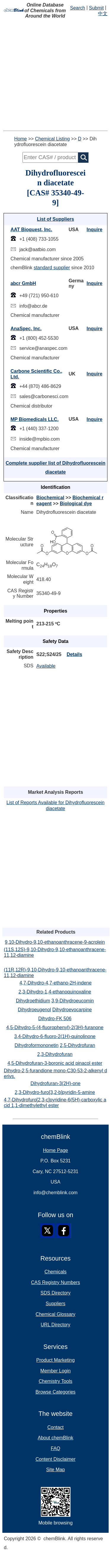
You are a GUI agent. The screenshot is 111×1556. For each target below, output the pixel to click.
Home (20, 138)
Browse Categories (55, 1391)
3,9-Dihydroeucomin (73, 1000)
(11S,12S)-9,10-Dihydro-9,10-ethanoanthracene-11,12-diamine (55, 952)
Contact (55, 1427)
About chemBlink (55, 1437)
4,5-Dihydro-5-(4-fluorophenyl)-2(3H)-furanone (54, 1027)
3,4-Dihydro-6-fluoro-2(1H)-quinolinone (55, 1036)
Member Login (55, 1370)
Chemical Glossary (55, 1314)
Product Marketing (55, 1360)
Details (74, 654)
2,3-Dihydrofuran (55, 1054)
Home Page (55, 1150)
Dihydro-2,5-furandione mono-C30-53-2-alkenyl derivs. (55, 1073)
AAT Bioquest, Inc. (31, 229)
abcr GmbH (23, 283)
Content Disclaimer (55, 1459)
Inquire (94, 229)
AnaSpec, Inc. (25, 328)
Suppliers (55, 1303)
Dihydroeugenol (34, 1009)
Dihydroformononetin (37, 1045)
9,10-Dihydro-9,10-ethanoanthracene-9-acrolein (55, 942)
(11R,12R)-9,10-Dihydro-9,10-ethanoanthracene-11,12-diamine (55, 972)
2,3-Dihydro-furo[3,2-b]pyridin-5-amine (55, 1092)
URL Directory (55, 1324)
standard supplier (52, 267)
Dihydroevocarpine (72, 1009)
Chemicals (55, 1271)
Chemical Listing (52, 138)
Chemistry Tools (56, 1381)
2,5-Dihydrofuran (77, 1045)
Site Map (55, 1469)
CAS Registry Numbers (55, 1282)
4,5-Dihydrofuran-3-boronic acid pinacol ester (54, 1063)
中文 (102, 13)
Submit (96, 7)
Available (46, 666)
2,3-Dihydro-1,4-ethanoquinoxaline (55, 991)
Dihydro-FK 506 (54, 1018)
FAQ (55, 1448)
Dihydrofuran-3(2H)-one (55, 1083)
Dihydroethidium (33, 1000)
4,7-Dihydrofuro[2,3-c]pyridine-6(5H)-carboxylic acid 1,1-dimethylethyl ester (55, 1102)
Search (77, 7)
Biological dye (76, 503)
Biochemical (50, 497)
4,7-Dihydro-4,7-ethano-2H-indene (56, 982)
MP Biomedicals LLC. (34, 419)
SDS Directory (55, 1292)
